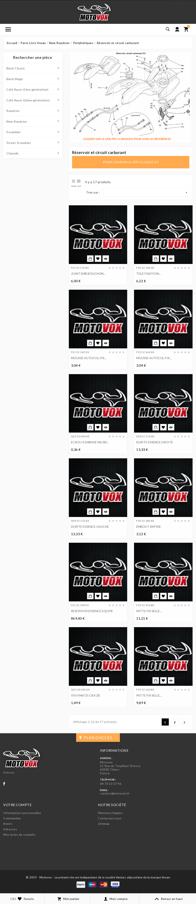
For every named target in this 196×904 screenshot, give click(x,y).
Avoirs (7, 823)
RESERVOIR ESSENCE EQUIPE (92, 611)
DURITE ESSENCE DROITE (154, 442)
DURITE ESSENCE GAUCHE (90, 526)
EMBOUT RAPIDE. (148, 526)
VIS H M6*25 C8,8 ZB (85, 695)
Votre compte (17, 805)
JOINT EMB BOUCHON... (88, 273)
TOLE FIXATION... (148, 273)
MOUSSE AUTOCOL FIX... (88, 358)
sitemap (104, 823)
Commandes (12, 818)
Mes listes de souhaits (19, 834)
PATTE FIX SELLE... (149, 611)
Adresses (10, 829)
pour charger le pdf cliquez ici (131, 162)
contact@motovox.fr (115, 793)
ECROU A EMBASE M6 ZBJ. (89, 442)
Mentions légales (110, 813)
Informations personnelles (22, 813)
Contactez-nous (109, 818)
